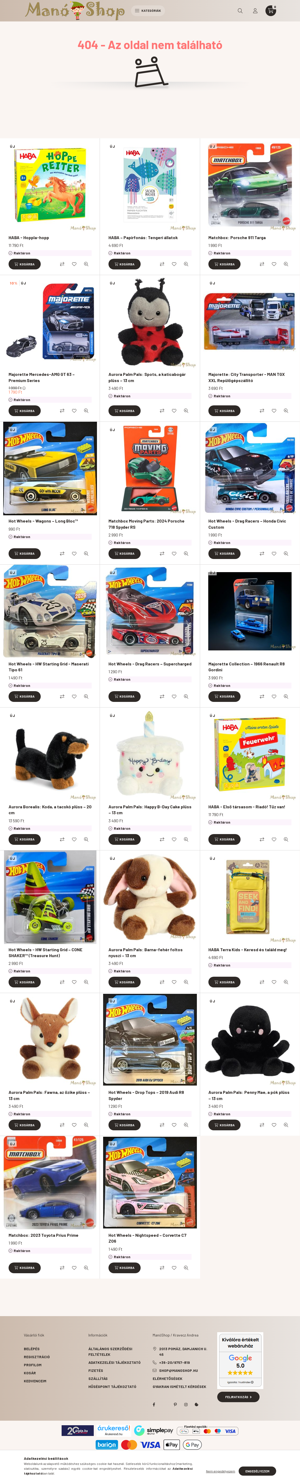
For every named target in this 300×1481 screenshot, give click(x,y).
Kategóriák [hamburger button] (148, 10)
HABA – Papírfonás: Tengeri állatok (143, 237)
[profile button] (255, 10)
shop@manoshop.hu (178, 1370)
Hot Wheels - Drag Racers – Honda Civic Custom (247, 523)
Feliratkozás (238, 1397)
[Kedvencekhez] (74, 264)
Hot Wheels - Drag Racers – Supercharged (150, 663)
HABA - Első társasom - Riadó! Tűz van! (246, 806)
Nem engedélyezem (220, 1471)
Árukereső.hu (113, 1434)
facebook (153, 1404)
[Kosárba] (25, 264)
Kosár (30, 1373)
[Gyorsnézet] (86, 264)
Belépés (32, 1348)
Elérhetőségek (167, 1378)
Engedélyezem (257, 1471)
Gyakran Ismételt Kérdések (179, 1386)
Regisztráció (37, 1356)
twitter (164, 1404)
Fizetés (95, 1370)
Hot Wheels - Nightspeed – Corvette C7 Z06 (147, 1237)
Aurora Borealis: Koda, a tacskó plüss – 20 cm (50, 809)
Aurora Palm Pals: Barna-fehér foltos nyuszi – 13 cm (145, 952)
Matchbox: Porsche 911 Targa (237, 237)
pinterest (175, 1404)
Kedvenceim (35, 1381)
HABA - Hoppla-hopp (29, 237)
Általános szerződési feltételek (110, 1351)
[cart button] (270, 10)
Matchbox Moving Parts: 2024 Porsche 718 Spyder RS (146, 523)
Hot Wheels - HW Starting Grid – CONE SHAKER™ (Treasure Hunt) (45, 952)
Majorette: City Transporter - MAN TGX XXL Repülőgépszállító (246, 377)
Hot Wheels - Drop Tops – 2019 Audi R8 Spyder (146, 1095)
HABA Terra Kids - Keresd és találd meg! (247, 949)
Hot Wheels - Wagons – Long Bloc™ (43, 520)
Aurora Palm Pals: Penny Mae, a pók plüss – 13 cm (249, 1095)
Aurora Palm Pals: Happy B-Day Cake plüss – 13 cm (150, 809)
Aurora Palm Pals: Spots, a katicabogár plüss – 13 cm (147, 377)
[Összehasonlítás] (62, 264)
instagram (186, 1404)
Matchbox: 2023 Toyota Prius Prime (43, 1235)
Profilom (33, 1364)
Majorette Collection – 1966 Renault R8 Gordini (246, 666)
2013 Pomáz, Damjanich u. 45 (183, 1351)
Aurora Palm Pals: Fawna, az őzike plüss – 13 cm (49, 1095)
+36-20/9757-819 (174, 1362)
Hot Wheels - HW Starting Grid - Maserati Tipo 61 (49, 666)
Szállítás (98, 1378)
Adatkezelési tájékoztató (114, 1362)
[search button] (240, 10)
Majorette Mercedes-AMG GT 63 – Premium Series (42, 377)
